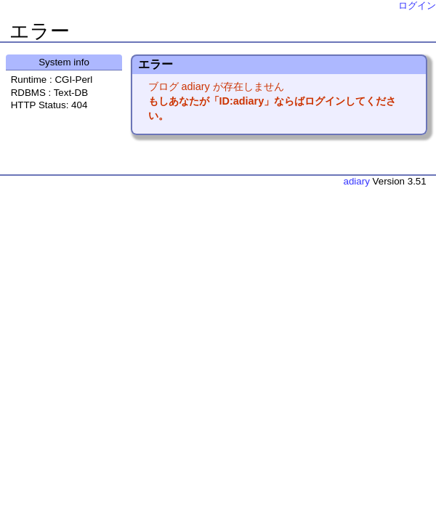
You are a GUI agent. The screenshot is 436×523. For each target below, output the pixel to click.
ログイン (417, 5)
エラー (39, 31)
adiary (357, 181)
